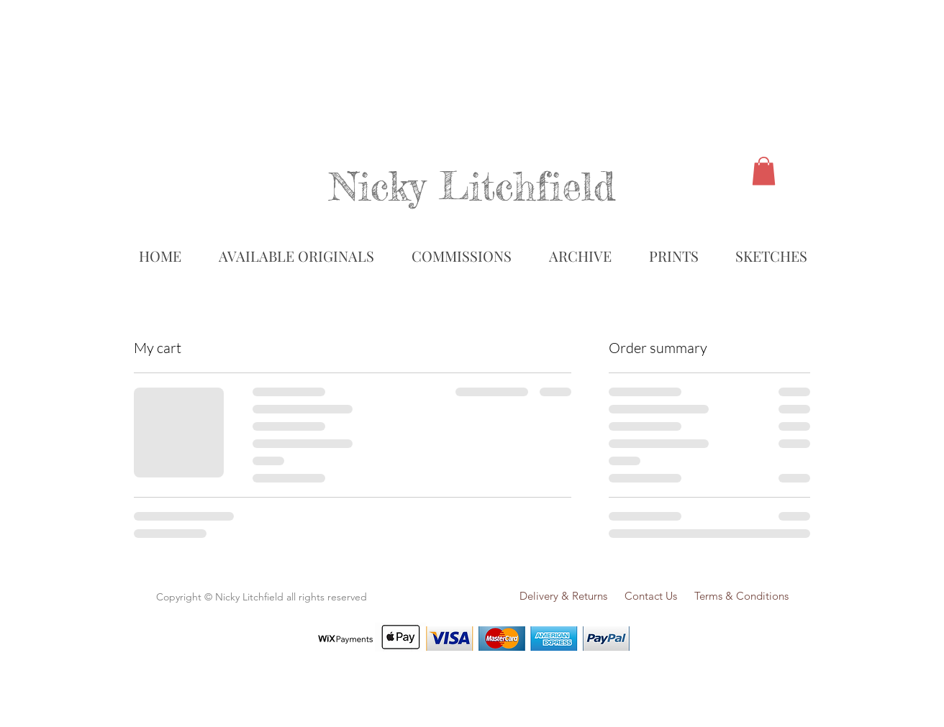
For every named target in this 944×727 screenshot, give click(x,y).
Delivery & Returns (563, 596)
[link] (764, 171)
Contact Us (658, 596)
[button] (580, 256)
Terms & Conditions (741, 596)
